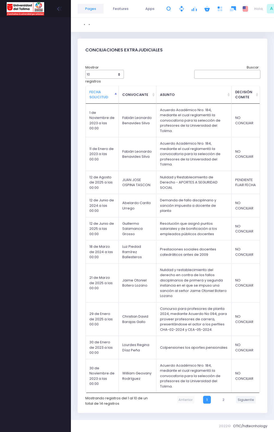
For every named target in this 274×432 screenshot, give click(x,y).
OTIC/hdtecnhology (250, 426)
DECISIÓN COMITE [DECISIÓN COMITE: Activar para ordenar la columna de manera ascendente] (243, 94)
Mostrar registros (104, 74)
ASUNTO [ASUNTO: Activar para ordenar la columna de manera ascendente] (167, 94)
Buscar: (227, 72)
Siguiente (246, 399)
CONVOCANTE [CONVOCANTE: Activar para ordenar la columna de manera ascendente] (135, 94)
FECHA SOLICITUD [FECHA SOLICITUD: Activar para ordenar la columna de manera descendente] (98, 94)
